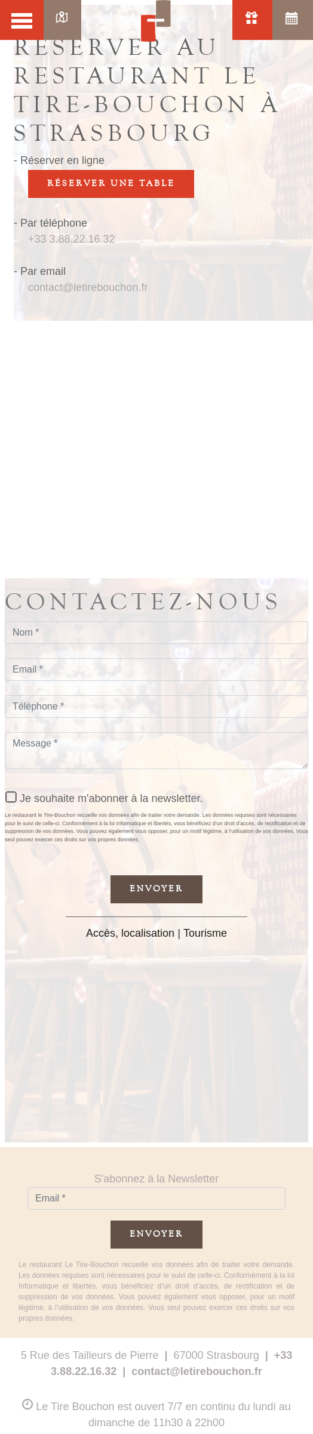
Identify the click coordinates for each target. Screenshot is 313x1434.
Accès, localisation (130, 933)
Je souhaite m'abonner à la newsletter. (111, 798)
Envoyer (156, 888)
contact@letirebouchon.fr (88, 287)
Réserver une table (111, 183)
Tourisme (205, 933)
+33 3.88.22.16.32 (71, 239)
